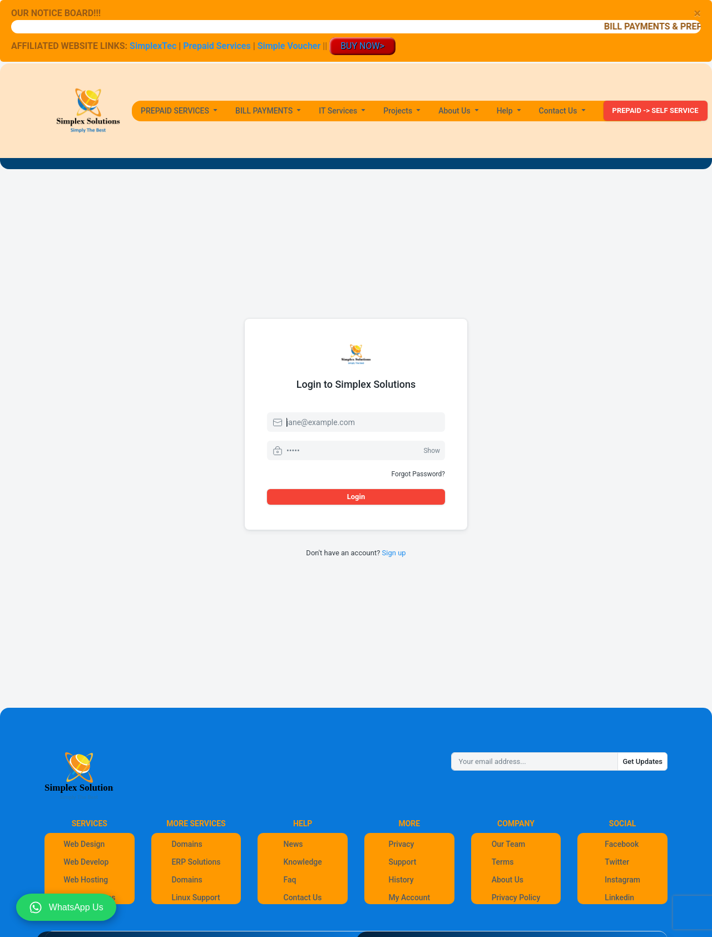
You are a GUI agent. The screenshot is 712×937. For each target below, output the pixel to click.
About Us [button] (455, 110)
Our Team (509, 844)
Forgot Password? (418, 474)
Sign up (394, 553)
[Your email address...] (534, 761)
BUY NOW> (362, 46)
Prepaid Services (216, 46)
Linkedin (619, 897)
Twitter (617, 861)
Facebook (622, 844)
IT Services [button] (339, 110)
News (293, 844)
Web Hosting (85, 879)
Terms (503, 861)
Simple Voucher (289, 46)
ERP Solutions (195, 861)
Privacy (401, 844)
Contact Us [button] (559, 110)
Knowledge (303, 861)
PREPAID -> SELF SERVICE (655, 110)
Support (402, 861)
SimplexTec (154, 46)
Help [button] (506, 110)
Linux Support (195, 897)
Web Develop (85, 861)
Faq (290, 879)
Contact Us (303, 897)
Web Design (84, 844)
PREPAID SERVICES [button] (176, 110)
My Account (409, 897)
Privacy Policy (516, 897)
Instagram (622, 879)
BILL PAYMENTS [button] (265, 110)
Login (356, 496)
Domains (186, 844)
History (400, 879)
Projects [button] (398, 110)
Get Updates (642, 761)
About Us (507, 879)
